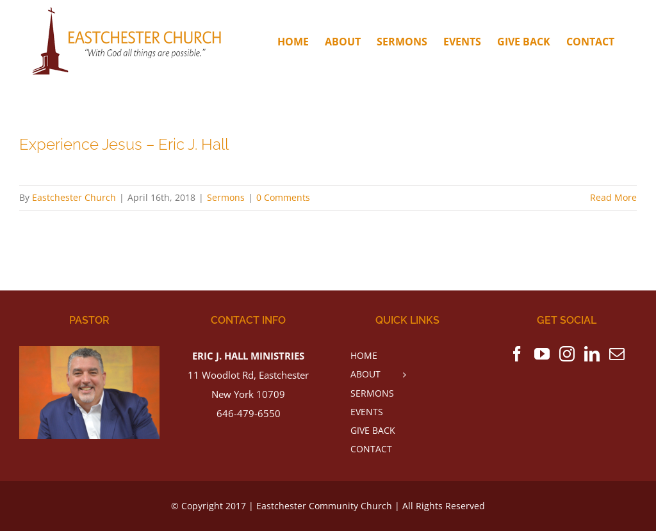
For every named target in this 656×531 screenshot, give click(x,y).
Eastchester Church (74, 197)
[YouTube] (542, 353)
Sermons (226, 197)
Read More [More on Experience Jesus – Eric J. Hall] (613, 197)
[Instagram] (567, 353)
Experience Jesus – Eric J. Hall (124, 145)
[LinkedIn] (592, 353)
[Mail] (617, 353)
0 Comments (283, 197)
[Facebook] (517, 353)
